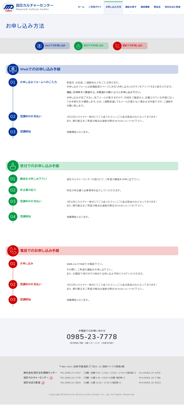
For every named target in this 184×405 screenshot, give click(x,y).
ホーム (73, 7)
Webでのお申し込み (54, 45)
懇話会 (155, 7)
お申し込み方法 (108, 7)
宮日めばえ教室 (171, 7)
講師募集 (142, 7)
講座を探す (127, 7)
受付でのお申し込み (94, 45)
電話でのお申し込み (134, 45)
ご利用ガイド (88, 7)
